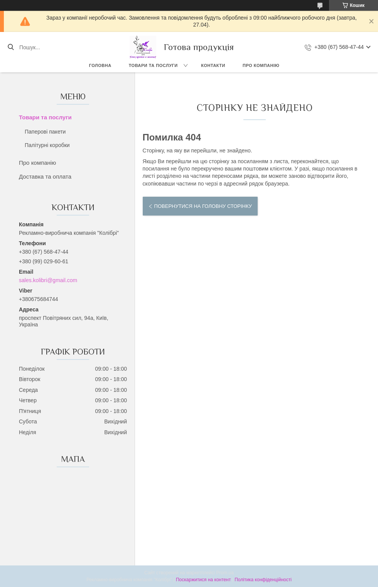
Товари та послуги (153, 65)
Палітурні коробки (47, 145)
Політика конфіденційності (263, 579)
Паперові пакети (45, 132)
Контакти (213, 65)
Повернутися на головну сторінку (203, 206)
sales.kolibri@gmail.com (48, 280)
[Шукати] (10, 47)
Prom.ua (225, 572)
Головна (100, 65)
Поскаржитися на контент (203, 579)
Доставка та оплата (45, 176)
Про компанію (261, 65)
